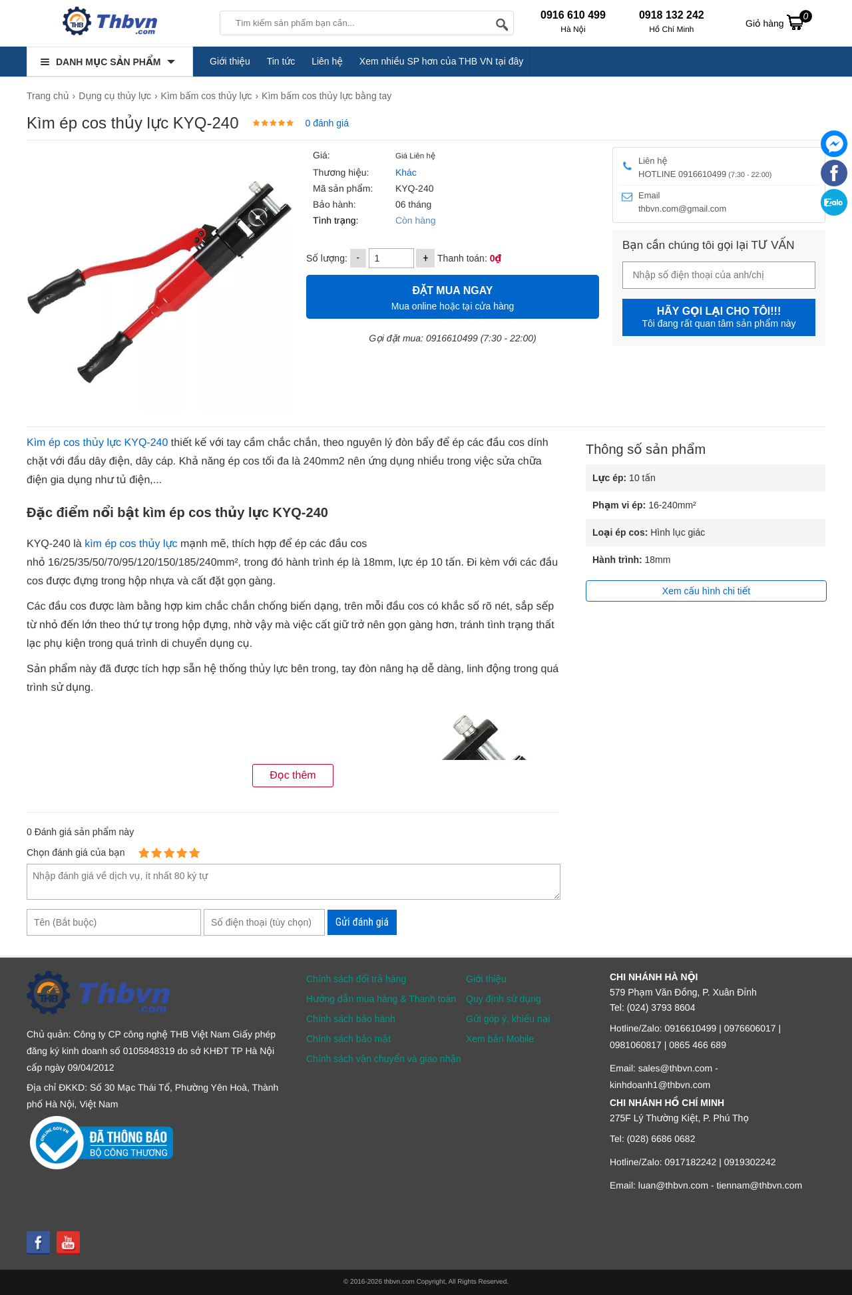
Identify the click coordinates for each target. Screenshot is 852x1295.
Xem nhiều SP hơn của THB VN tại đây (441, 61)
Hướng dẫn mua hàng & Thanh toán (381, 999)
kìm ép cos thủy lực (131, 544)
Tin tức (281, 61)
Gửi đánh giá (362, 922)
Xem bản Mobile (500, 1038)
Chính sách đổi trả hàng (356, 979)
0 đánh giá (327, 123)
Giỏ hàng (779, 22)
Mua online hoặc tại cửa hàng (452, 296)
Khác (405, 172)
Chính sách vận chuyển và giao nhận (383, 1058)
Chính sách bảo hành (350, 1019)
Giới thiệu (230, 61)
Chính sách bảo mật (348, 1038)
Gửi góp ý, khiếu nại (508, 1019)
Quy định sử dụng (503, 999)
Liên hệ (327, 61)
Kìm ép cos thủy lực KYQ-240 (97, 443)
